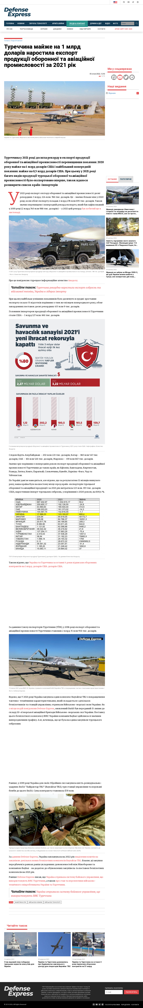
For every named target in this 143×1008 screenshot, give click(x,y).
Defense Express (26, 877)
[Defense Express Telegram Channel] (138, 2)
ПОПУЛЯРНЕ (126, 179)
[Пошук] (137, 23)
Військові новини (33, 902)
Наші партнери (85, 29)
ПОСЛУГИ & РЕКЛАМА (112, 1005)
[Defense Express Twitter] (133, 2)
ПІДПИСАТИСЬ (131, 992)
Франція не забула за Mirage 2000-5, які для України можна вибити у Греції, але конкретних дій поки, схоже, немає (122, 275)
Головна (7, 41)
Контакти (101, 29)
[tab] (112, 179)
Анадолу (73, 280)
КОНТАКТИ (135, 1005)
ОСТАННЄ (112, 179)
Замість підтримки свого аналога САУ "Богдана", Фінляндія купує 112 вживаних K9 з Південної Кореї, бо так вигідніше (122, 244)
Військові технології (49, 902)
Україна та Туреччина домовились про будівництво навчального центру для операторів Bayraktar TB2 (54, 965)
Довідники (57, 29)
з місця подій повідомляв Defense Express (32, 708)
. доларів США (56, 566)
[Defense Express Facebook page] (124, 2)
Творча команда (26, 29)
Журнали (44, 29)
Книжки (70, 29)
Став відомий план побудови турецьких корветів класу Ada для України (20, 964)
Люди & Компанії (16, 41)
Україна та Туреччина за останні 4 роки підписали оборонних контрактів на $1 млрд (87, 964)
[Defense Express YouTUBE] (128, 2)
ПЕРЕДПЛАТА (125, 1005)
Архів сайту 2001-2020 (123, 29)
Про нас (9, 29)
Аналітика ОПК (20, 902)
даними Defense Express (25, 856)
